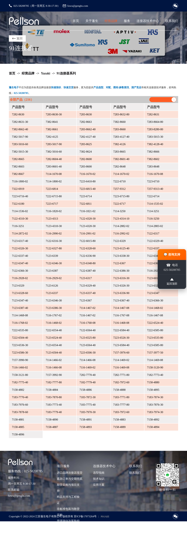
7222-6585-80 (155, 330)
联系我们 (171, 21)
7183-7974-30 (155, 412)
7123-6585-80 (155, 345)
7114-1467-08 (121, 307)
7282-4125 (52, 136)
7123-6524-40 (54, 337)
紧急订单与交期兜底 (69, 478)
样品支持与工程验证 (68, 499)
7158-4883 (119, 419)
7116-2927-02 (155, 270)
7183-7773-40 (54, 404)
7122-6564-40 (87, 330)
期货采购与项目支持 (68, 487)
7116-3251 (18, 226)
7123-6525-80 (87, 337)
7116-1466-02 (20, 367)
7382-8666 (153, 151)
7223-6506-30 (87, 352)
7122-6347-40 (20, 263)
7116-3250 (153, 218)
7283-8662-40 (87, 129)
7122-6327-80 (54, 248)
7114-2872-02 (20, 233)
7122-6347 (153, 255)
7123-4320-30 (87, 226)
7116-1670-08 (155, 173)
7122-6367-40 (155, 263)
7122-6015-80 (87, 240)
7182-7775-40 (20, 382)
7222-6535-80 (20, 330)
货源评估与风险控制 (68, 523)
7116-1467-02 (87, 315)
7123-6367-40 (121, 300)
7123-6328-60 (20, 293)
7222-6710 (119, 181)
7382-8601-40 (121, 159)
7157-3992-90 (54, 374)
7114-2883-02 (155, 226)
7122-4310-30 (20, 218)
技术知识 (98, 478)
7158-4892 (153, 419)
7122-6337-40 (20, 255)
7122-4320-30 (87, 218)
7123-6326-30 (121, 285)
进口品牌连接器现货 (69, 472)
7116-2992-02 (121, 233)
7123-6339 (52, 255)
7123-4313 (52, 218)
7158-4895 (153, 389)
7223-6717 (52, 203)
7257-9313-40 (155, 188)
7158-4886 (85, 389)
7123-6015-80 (155, 278)
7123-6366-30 (155, 300)
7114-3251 (153, 211)
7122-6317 (153, 233)
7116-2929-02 (54, 278)
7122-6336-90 (87, 255)
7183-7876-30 (155, 404)
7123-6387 (52, 270)
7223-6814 (52, 188)
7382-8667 (18, 173)
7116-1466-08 (54, 367)
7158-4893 (85, 426)
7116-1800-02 (20, 181)
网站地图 (105, 516)
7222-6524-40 (155, 322)
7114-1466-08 (87, 360)
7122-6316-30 (54, 240)
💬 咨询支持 (172, 254)
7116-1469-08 (121, 367)
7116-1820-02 (54, 211)
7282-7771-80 (121, 374)
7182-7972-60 (121, 382)
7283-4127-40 (121, 136)
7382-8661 (52, 129)
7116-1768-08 (87, 322)
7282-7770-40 (87, 374)
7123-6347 (153, 293)
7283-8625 (85, 144)
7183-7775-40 (87, 404)
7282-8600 (85, 159)
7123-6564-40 (87, 345)
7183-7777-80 (121, 404)
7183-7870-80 (54, 397)
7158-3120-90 (155, 367)
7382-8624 (85, 151)
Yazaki (45, 73)
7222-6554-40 (54, 330)
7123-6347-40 (20, 300)
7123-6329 (18, 285)
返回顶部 (172, 282)
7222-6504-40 (20, 337)
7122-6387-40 (87, 270)
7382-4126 (119, 144)
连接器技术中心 (148, 21)
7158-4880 (153, 382)
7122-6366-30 (20, 270)
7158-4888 (119, 389)
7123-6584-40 (121, 345)
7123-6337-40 (87, 293)
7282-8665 (18, 159)
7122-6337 (153, 248)
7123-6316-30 (121, 278)
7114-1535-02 (155, 203)
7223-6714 (85, 196)
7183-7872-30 (87, 397)
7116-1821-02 (87, 211)
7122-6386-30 (121, 270)
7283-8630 (85, 114)
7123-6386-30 (54, 307)
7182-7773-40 (155, 374)
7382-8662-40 (20, 129)
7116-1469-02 (87, 367)
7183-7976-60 (20, 404)
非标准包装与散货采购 (68, 511)
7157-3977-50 (155, 352)
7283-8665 (119, 151)
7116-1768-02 (20, 322)
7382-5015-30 (20, 151)
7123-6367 (85, 300)
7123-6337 (52, 293)
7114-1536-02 (20, 211)
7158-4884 (52, 389)
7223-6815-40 (87, 188)
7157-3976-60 (121, 352)
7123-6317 (85, 278)
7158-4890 (52, 419)
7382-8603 (18, 166)
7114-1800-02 (54, 181)
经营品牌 (111, 21)
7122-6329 (119, 240)
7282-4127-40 (87, 136)
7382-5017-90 (20, 136)
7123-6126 (52, 285)
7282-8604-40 (54, 159)
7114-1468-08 (20, 315)
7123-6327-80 (155, 285)
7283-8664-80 (155, 121)
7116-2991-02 (87, 233)
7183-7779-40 (54, 412)
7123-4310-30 (54, 226)
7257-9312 (119, 188)
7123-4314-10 (121, 218)
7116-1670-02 (87, 173)
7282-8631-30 (20, 121)
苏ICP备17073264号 (85, 516)
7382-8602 (153, 159)
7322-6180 (18, 203)
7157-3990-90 (20, 360)
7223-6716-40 (20, 196)
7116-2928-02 (20, 278)
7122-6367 (119, 263)
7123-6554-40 (54, 345)
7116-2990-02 (54, 233)
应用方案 (98, 484)
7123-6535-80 (155, 337)
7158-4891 (85, 419)
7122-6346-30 (54, 263)
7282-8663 (85, 121)
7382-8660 (119, 121)
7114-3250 (119, 211)
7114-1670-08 (54, 173)
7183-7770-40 (20, 397)
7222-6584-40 (121, 330)
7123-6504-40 (54, 352)
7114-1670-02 (121, 173)
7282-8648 (119, 166)
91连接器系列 (66, 73)
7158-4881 (18, 419)
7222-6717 (119, 203)
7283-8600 (85, 166)
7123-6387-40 (20, 307)
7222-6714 (153, 196)
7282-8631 (153, 114)
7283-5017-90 (54, 144)
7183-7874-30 (155, 397)
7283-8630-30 (54, 114)
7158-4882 (18, 389)
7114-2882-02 (121, 226)
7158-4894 (153, 426)
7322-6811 (85, 203)
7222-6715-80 (54, 196)
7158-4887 (52, 426)
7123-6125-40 (121, 248)
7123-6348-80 (87, 263)
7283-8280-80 (155, 129)
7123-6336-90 (121, 293)
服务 (127, 21)
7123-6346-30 (54, 300)
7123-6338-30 (121, 255)
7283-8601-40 (54, 166)
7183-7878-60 (20, 412)
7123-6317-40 (20, 240)
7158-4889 (119, 426)
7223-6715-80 (121, 196)
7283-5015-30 (155, 136)
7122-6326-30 (20, 248)
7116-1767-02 (54, 315)
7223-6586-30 (20, 352)
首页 (76, 21)
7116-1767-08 (121, 315)
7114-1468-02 (155, 307)
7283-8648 (153, 166)
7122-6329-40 (155, 240)
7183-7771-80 (121, 397)
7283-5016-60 (20, 144)
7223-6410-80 (87, 181)
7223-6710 (153, 181)
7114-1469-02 (121, 360)
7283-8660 (119, 129)
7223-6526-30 (121, 337)
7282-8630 (18, 114)
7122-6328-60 (87, 248)
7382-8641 (52, 121)
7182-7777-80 (54, 382)
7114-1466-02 (54, 360)
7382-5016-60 (54, 151)
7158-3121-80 (20, 374)
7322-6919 (18, 188)
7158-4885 (18, 426)
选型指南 (98, 472)
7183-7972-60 (121, 412)
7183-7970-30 (87, 412)
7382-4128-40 (155, 144)
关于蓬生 (91, 21)
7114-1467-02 (87, 307)
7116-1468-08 (121, 322)
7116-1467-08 (155, 315)
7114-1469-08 (155, 360)
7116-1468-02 (54, 322)
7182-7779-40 (87, 382)
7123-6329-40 (87, 285)
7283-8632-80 (121, 114)
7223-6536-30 (20, 345)
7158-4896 (18, 434)
